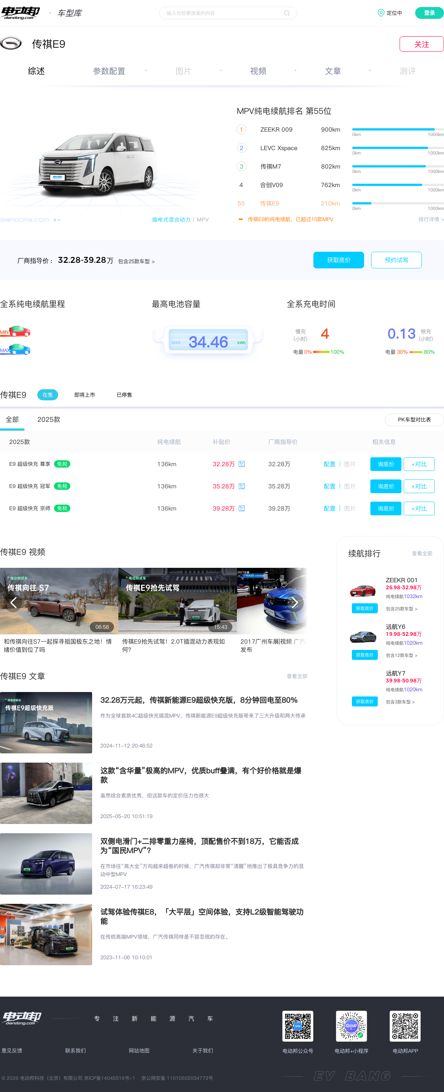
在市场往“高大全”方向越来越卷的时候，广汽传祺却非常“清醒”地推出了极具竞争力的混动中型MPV (202, 870)
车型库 (69, 12)
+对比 (419, 464)
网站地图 (139, 1050)
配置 (330, 464)
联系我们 (75, 1050)
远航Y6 (396, 627)
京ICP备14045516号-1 (109, 1078)
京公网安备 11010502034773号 (177, 1078)
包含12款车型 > (401, 655)
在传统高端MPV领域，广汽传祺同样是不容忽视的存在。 (165, 936)
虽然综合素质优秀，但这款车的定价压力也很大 (154, 795)
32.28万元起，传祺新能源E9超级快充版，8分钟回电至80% (198, 700)
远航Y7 (396, 673)
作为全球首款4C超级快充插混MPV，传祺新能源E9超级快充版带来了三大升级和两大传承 (203, 715)
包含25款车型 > (401, 609)
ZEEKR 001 (402, 580)
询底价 (386, 464)
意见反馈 (11, 1050)
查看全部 (297, 676)
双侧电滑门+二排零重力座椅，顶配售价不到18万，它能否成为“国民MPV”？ (199, 845)
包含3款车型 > (400, 702)
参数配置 (109, 71)
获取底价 (339, 260)
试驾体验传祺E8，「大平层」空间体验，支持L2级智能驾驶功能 (201, 916)
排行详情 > (431, 219)
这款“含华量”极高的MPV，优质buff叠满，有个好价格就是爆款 (200, 775)
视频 (258, 71)
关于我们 (202, 1050)
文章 (333, 71)
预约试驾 (396, 260)
